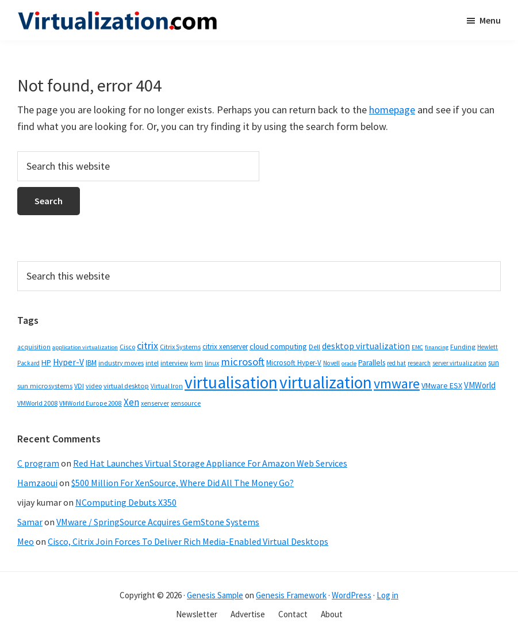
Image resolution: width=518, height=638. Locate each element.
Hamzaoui (37, 482)
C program (38, 463)
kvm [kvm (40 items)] (196, 362)
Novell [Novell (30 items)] (331, 363)
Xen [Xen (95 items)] (131, 402)
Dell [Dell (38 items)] (314, 346)
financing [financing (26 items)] (436, 347)
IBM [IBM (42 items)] (91, 363)
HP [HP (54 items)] (46, 362)
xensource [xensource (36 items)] (186, 403)
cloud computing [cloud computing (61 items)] (278, 346)
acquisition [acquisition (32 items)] (34, 347)
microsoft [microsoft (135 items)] (242, 361)
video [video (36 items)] (94, 385)
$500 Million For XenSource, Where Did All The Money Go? (182, 482)
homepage (392, 109)
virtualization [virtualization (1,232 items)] (325, 382)
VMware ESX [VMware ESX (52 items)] (441, 385)
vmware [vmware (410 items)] (397, 383)
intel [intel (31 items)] (152, 363)
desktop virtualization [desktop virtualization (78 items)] (366, 346)
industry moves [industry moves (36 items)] (121, 362)
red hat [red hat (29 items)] (396, 363)
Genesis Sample (215, 595)
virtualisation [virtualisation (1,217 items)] (231, 382)
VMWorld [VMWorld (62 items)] (480, 385)
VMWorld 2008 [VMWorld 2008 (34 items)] (37, 403)
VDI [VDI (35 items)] (79, 385)
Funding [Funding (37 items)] (462, 346)
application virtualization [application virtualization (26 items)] (85, 347)
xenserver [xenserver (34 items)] (155, 403)
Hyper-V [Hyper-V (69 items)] (68, 362)
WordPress (351, 595)
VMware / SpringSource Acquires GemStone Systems (157, 522)
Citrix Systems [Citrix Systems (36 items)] (180, 346)
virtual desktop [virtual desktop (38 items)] (126, 385)
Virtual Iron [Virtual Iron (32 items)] (167, 386)
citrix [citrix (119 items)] (147, 345)
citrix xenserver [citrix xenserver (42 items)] (225, 347)
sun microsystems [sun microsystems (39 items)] (44, 385)
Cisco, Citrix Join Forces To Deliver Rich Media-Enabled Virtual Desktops (188, 541)
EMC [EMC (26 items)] (417, 347)
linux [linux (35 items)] (212, 362)
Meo (25, 541)
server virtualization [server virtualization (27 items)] (459, 363)
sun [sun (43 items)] (493, 363)
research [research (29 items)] (419, 363)
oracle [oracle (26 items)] (349, 363)
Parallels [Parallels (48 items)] (371, 363)
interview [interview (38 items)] (174, 362)
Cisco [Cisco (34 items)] (127, 346)
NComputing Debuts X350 (125, 502)
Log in (387, 595)
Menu (490, 20)
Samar (30, 522)
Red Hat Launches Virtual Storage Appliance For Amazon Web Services (210, 463)
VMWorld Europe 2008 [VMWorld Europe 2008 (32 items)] (90, 403)
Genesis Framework (291, 595)
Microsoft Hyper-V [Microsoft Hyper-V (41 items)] (293, 362)
